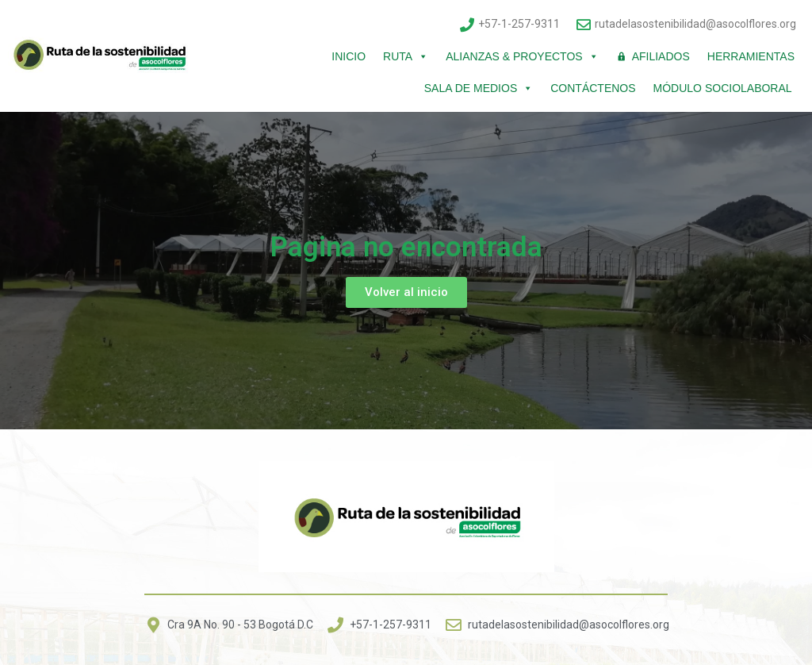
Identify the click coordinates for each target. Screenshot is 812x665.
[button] (406, 292)
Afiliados (661, 56)
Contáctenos (592, 88)
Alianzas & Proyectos (522, 56)
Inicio (348, 56)
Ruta (405, 56)
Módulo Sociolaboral (724, 88)
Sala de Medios (478, 88)
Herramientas (751, 56)
